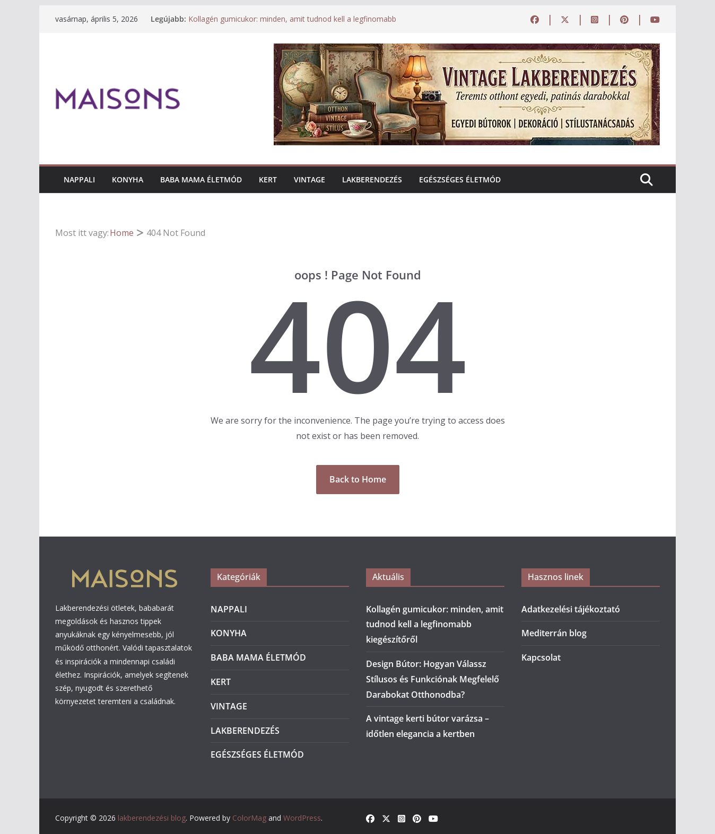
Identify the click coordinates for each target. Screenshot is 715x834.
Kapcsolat (541, 657)
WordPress (302, 818)
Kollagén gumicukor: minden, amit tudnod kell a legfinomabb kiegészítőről (434, 624)
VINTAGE (309, 179)
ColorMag (249, 818)
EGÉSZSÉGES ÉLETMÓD (460, 179)
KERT (268, 179)
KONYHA (127, 179)
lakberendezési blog (152, 818)
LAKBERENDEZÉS (372, 179)
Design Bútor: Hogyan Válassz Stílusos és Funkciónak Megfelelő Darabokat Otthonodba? (432, 679)
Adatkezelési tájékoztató (570, 609)
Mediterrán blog (554, 633)
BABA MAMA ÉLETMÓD (201, 179)
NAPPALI (79, 179)
